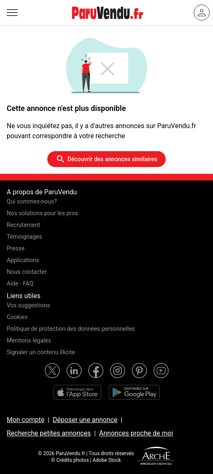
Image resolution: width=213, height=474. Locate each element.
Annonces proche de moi (136, 433)
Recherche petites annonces (49, 433)
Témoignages (24, 236)
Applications (23, 260)
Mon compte (25, 420)
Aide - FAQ (20, 283)
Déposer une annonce (85, 420)
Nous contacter (27, 271)
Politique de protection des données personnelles (71, 328)
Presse (16, 248)
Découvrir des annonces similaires (106, 159)
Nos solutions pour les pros (42, 213)
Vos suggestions (28, 305)
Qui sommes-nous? (32, 201)
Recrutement (23, 225)
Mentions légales (29, 340)
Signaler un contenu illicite (41, 352)
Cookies (17, 317)
